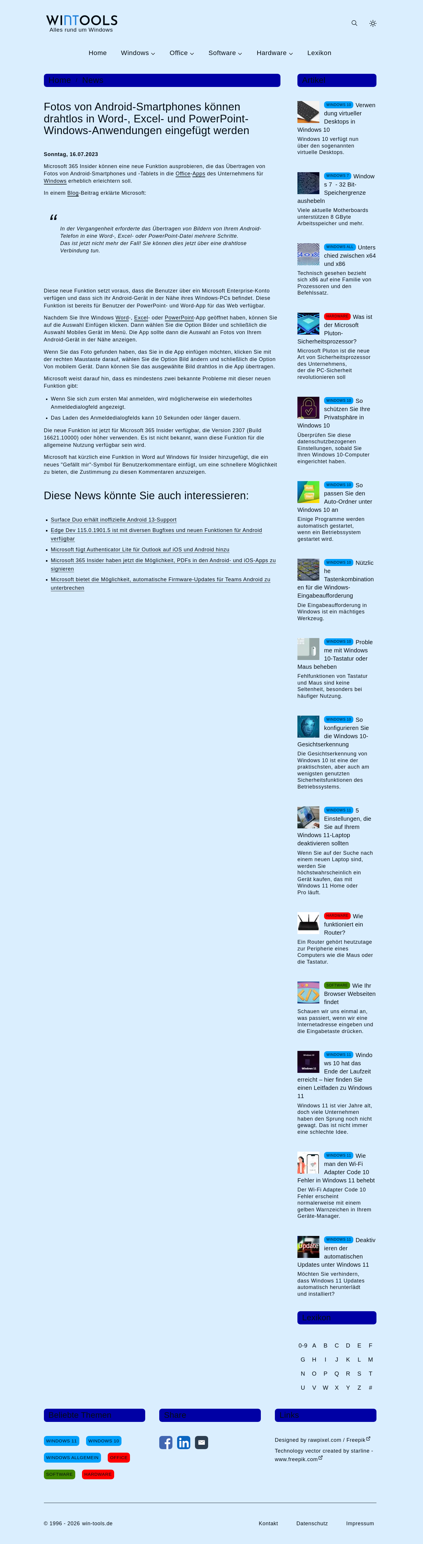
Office (179, 53)
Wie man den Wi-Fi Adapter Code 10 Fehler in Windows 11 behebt (336, 1168)
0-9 (303, 1345)
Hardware (272, 53)
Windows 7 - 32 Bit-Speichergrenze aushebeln (336, 188)
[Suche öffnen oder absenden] (354, 23)
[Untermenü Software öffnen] (239, 53)
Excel (141, 318)
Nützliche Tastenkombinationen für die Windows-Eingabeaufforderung (335, 579)
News (93, 80)
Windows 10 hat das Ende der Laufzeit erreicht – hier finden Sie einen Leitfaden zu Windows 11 (334, 1075)
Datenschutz (312, 1523)
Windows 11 (61, 1440)
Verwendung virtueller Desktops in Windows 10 (336, 117)
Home (98, 53)
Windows (135, 53)
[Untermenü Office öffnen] (191, 53)
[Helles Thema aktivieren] (372, 23)
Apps (198, 174)
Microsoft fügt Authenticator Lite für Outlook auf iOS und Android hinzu (140, 550)
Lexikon (319, 53)
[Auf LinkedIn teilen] (183, 1444)
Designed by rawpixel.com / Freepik (320, 1440)
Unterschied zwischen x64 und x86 (350, 255)
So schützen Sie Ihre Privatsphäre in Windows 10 (333, 413)
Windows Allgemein (72, 1457)
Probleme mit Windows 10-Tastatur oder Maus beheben (335, 654)
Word (122, 318)
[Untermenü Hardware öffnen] (290, 53)
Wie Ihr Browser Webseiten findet (350, 993)
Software (222, 53)
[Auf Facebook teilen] (165, 1444)
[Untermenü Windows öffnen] (152, 53)
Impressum (360, 1523)
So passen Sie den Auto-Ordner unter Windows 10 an (334, 497)
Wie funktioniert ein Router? (343, 924)
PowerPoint (179, 318)
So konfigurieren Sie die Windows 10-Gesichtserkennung (333, 732)
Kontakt (268, 1523)
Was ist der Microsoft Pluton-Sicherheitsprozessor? (334, 329)
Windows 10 (103, 1440)
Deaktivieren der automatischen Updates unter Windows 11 (336, 1252)
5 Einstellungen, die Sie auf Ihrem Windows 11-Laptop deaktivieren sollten (334, 827)
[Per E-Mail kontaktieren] (201, 1444)
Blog (73, 193)
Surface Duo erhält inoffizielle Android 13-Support (114, 520)
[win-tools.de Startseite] (81, 23)
